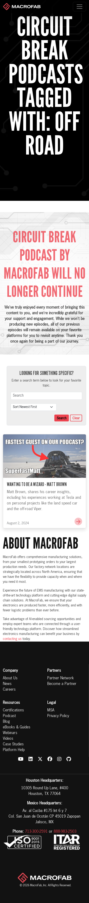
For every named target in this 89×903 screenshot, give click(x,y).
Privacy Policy (58, 716)
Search (61, 418)
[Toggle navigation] (79, 6)
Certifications (13, 710)
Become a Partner (61, 684)
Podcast (9, 716)
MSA (50, 710)
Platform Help (14, 750)
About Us (10, 678)
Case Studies (13, 744)
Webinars (10, 733)
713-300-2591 (36, 832)
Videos (8, 739)
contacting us (12, 639)
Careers (9, 690)
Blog (6, 722)
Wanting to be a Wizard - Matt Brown (37, 492)
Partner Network (60, 678)
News (7, 684)
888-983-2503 (65, 832)
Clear (76, 418)
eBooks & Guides (16, 727)
